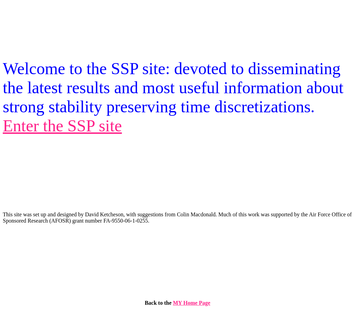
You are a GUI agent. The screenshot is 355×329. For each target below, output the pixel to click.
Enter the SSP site (62, 125)
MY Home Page (191, 303)
